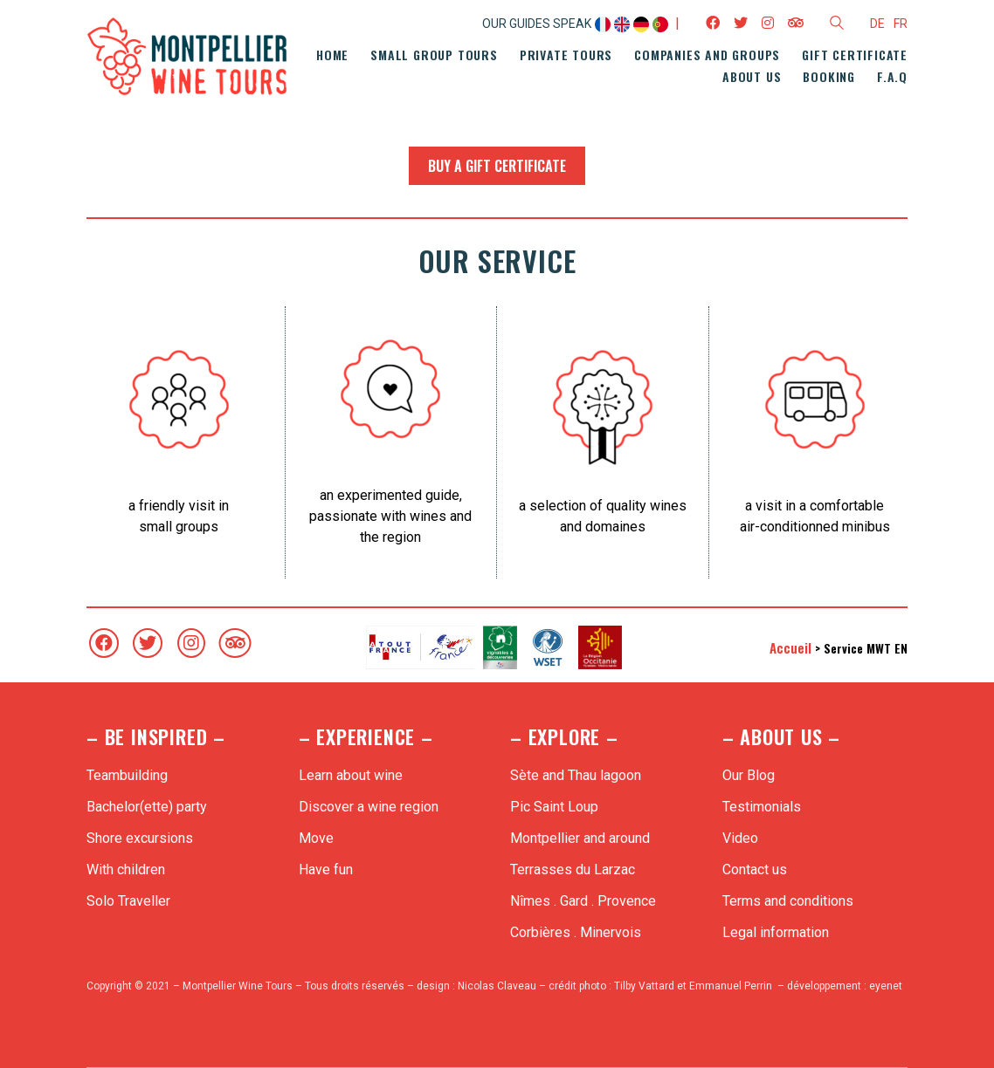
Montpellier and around (580, 838)
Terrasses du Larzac (572, 869)
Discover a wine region (368, 806)
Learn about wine (351, 775)
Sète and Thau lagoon (575, 775)
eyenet (885, 986)
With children (125, 869)
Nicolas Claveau (497, 986)
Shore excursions (139, 838)
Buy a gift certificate (497, 165)
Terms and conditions (787, 901)
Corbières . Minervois (575, 932)
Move (316, 838)
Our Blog (748, 775)
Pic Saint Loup (554, 806)
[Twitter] (147, 643)
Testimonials (761, 806)
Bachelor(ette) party (146, 806)
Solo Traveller (128, 901)
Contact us (754, 869)
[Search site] (837, 25)
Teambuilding (127, 775)
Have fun (326, 869)
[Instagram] (191, 643)
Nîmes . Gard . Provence (583, 901)
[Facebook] (103, 643)
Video (740, 838)
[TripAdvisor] (234, 643)
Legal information (775, 932)
